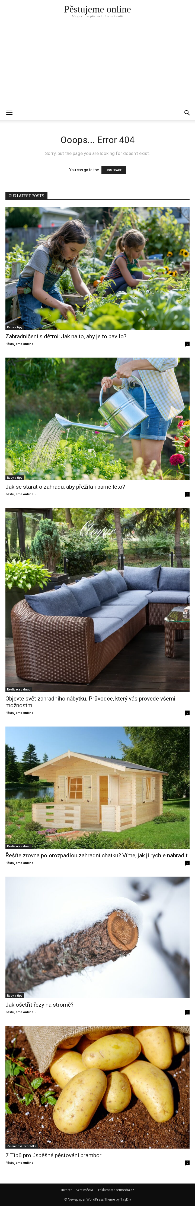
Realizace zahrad (19, 689)
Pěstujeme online (19, 344)
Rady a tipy (14, 327)
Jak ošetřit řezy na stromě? (39, 1004)
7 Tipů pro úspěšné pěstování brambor (53, 1155)
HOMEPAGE (114, 170)
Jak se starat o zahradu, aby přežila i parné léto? (65, 487)
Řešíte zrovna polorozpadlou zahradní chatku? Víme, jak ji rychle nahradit (96, 855)
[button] (187, 113)
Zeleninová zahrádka (21, 1146)
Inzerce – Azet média (77, 1190)
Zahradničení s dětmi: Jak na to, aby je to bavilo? (65, 336)
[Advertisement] (97, 65)
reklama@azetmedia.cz (116, 1190)
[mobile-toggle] (9, 113)
